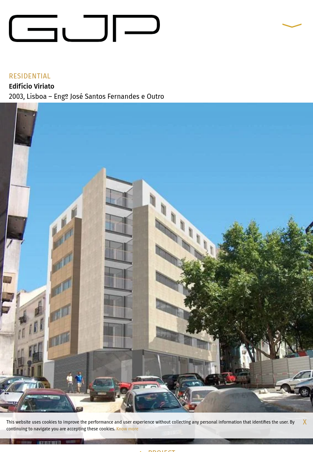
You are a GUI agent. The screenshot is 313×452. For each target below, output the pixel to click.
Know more (127, 429)
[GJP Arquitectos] (84, 28)
